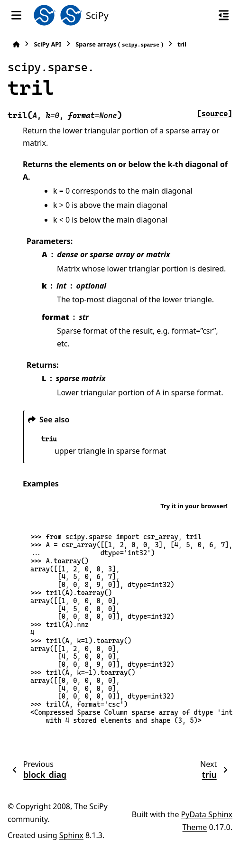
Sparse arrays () (119, 44)
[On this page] (223, 15)
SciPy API (47, 44)
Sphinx (71, 835)
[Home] (16, 44)
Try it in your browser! (194, 506)
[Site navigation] (16, 15)
